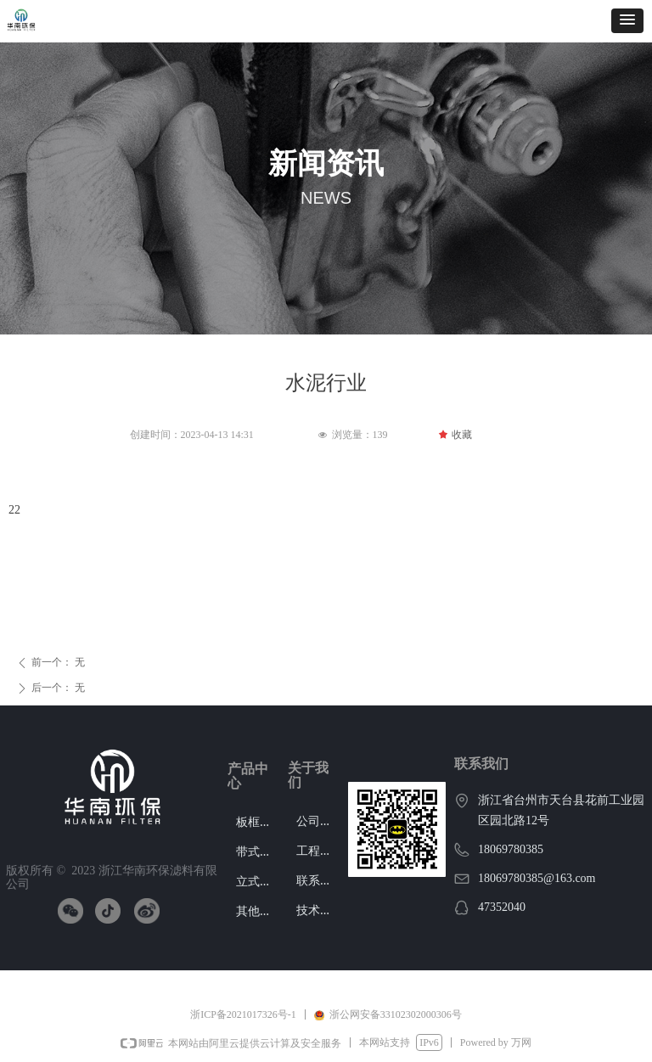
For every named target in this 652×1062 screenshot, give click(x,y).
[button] (627, 20)
